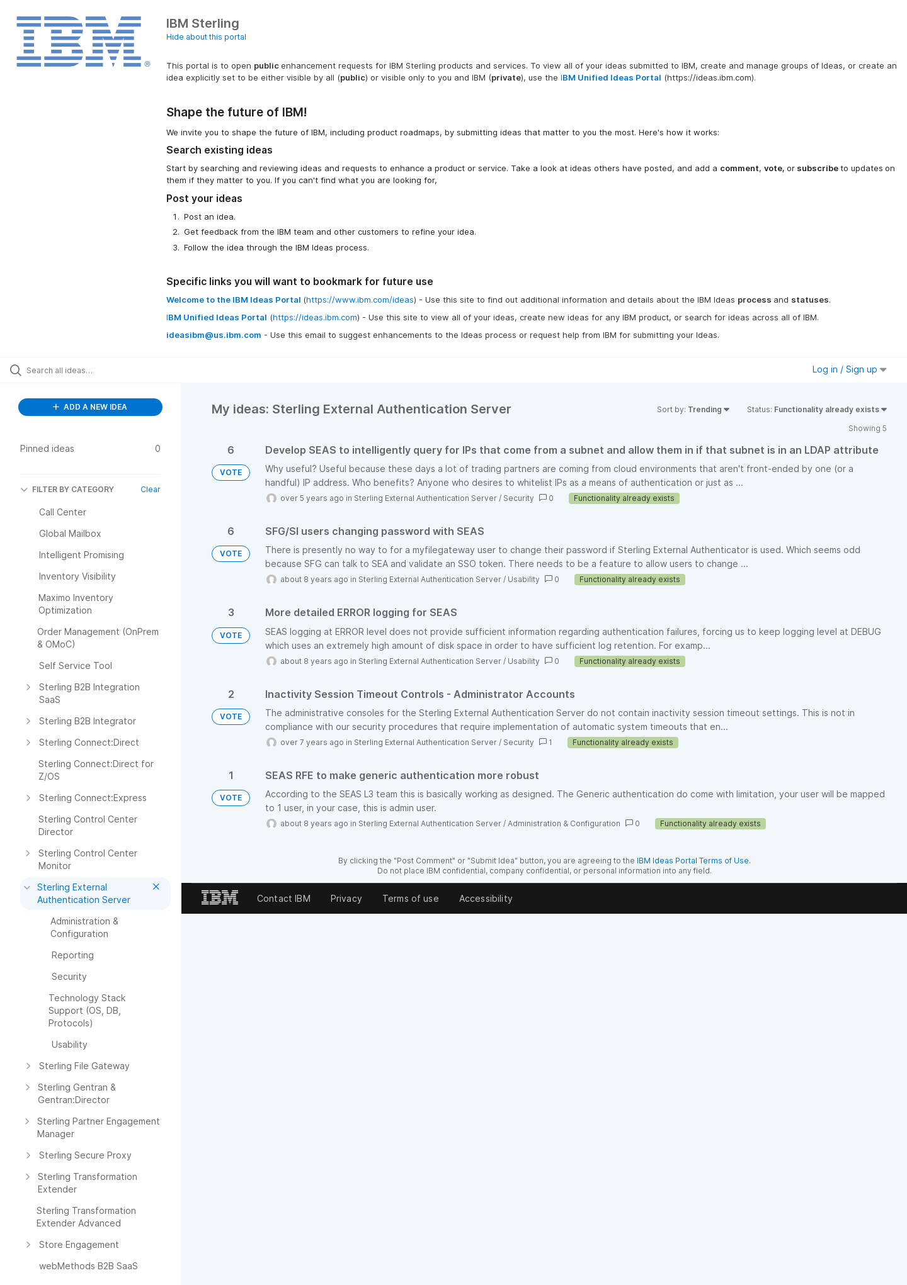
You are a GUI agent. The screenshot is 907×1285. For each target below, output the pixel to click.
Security (518, 498)
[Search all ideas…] (106, 370)
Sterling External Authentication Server (425, 498)
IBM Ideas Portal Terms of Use (693, 860)
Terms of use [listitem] (410, 898)
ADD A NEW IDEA (90, 407)
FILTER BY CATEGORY (67, 489)
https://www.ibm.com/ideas (360, 300)
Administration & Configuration (564, 823)
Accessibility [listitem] (486, 898)
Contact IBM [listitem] (284, 898)
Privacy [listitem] (346, 898)
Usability (524, 579)
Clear (150, 489)
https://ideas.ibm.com (315, 317)
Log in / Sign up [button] (850, 369)
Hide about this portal (206, 37)
